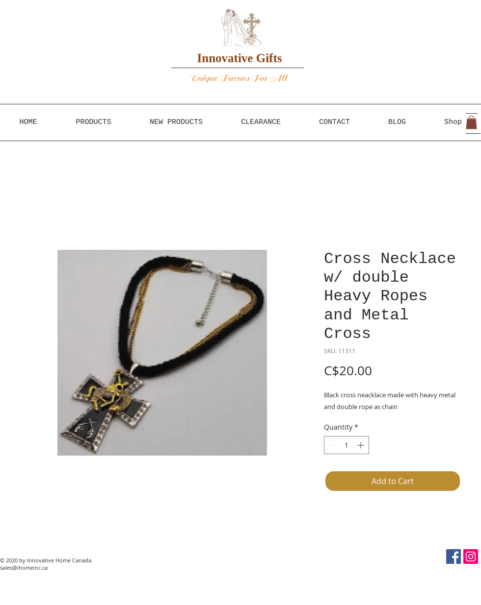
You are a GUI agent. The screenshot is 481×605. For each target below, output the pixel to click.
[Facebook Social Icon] (453, 556)
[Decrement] (331, 445)
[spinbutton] (346, 445)
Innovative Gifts (239, 58)
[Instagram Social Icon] (470, 556)
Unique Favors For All (238, 78)
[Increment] (361, 445)
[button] (471, 122)
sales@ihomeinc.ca (24, 567)
